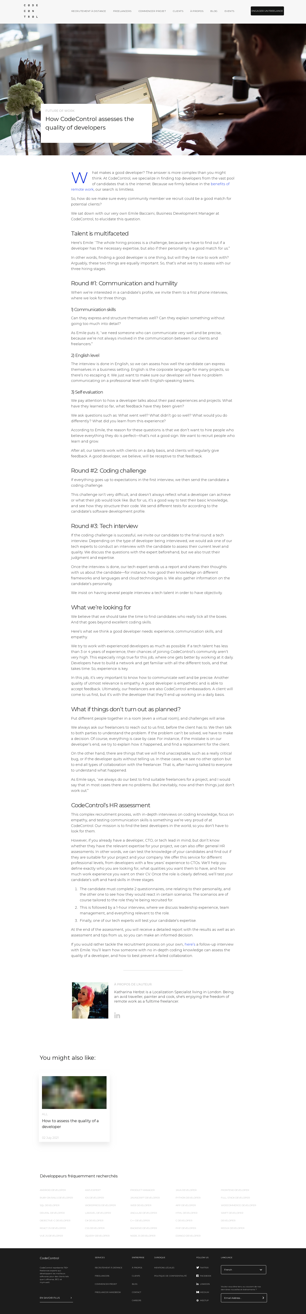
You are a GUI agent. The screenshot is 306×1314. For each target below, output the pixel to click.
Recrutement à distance (88, 11)
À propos (196, 11)
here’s (190, 944)
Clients (178, 11)
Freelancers (122, 11)
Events (229, 11)
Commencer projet (152, 11)
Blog (213, 11)
